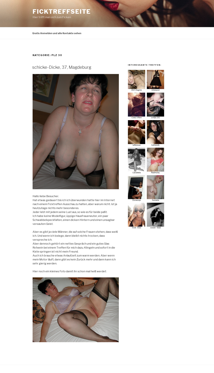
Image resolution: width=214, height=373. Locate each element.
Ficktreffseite (62, 11)
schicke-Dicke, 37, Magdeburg (61, 67)
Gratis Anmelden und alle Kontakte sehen (56, 33)
